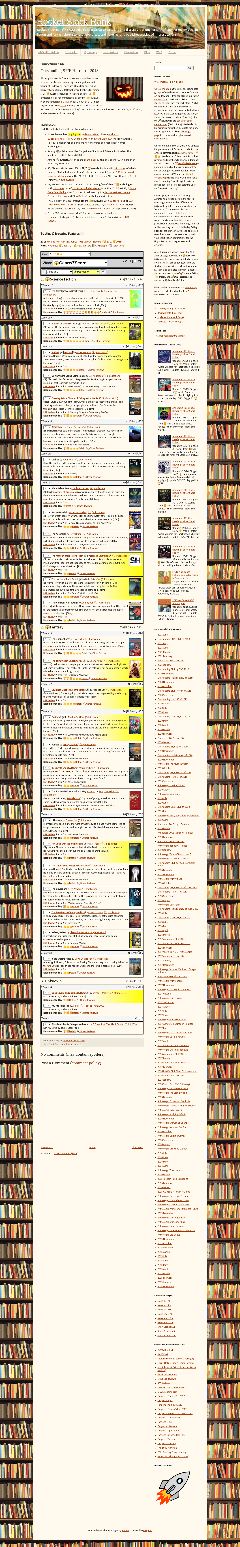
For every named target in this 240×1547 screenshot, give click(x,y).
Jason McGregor (115, 204)
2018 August (164, 900)
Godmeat (56, 717)
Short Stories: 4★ (167, 1331)
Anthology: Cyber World (170, 1110)
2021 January (164, 665)
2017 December (166, 965)
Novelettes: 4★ (165, 1318)
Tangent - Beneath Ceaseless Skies (175, 1413)
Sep (86, 241)
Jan (48, 241)
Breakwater (57, 427)
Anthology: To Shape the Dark (173, 1088)
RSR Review (49, 309)
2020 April (163, 725)
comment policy (86, 1063)
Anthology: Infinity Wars (170, 998)
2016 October (165, 1131)
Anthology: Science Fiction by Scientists (178, 1105)
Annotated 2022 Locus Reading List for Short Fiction (183, 439)
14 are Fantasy (81, 138)
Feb (53, 241)
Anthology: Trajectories (170, 1170)
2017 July (162, 1011)
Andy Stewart (67, 820)
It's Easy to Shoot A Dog (64, 768)
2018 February (165, 948)
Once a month (161, 89)
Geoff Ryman (86, 603)
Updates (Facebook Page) (171, 317)
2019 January (164, 850)
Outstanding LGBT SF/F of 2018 (174, 807)
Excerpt (88, 291)
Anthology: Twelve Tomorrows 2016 (176, 1230)
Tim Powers (75, 889)
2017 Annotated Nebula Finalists (174, 943)
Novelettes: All (165, 1314)
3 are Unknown (103, 138)
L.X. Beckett (94, 398)
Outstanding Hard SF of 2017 (172, 892)
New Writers (110, 52)
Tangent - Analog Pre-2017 (171, 1396)
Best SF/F (67, 245)
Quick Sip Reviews (167, 1379)
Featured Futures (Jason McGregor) (176, 1358)
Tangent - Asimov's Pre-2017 (172, 1409)
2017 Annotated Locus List (171, 956)
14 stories (119, 168)
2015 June (163, 1260)
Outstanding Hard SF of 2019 (172, 699)
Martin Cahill (74, 717)
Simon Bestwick (75, 427)
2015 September (166, 1247)
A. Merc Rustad (95, 912)
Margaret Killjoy (107, 791)
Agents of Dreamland (66, 492)
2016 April (163, 1166)
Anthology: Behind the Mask (172, 1019)
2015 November (166, 1239)
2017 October (165, 994)
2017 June (163, 1015)
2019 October (165, 768)
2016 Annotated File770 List (172, 1054)
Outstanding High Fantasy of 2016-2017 (178, 909)
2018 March (164, 935)
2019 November (166, 759)
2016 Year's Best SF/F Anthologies (175, 1084)
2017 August (164, 1007)
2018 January (164, 960)
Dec (100, 241)
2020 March (164, 729)
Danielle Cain (73, 798)
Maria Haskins (86, 768)
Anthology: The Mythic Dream (173, 764)
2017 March (164, 1058)
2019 (119, 241)
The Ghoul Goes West (63, 866)
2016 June (163, 1157)
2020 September (166, 695)
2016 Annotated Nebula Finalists (174, 1062)
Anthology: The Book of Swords (174, 989)
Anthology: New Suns (169, 794)
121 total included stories (86, 188)
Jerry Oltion (76, 534)
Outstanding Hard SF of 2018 (172, 777)
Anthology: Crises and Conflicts (174, 1101)
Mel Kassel (95, 844)
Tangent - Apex (165, 1400)
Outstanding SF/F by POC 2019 (173, 669)
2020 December (166, 673)
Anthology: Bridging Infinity (172, 1114)
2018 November (166, 874)
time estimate (161, 99)
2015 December (166, 1213)
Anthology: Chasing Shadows (173, 1050)
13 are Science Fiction (60, 138)
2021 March (164, 652)
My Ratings (90, 52)
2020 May (163, 721)
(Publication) (49, 295)
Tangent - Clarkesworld (169, 1417)
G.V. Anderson (96, 376)
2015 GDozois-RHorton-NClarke (174, 1192)
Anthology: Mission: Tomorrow (174, 1204)
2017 (109, 241)
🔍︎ (115, 291)
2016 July (162, 1153)
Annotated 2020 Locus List (171, 660)
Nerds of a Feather (167, 1374)
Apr (63, 241)
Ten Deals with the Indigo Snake (67, 844)
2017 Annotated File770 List (172, 939)
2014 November (166, 1286)
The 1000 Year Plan (167, 1448)
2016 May (163, 1162)
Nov (95, 241)
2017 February (165, 1067)
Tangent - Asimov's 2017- (170, 1405)
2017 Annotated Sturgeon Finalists (175, 1024)
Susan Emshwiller (78, 512)
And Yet (55, 352)
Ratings (69, 1044)
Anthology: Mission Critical (171, 785)
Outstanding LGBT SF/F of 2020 (174, 639)
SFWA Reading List (167, 1392)
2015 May (163, 1265)
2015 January (164, 1282)
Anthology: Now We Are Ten (172, 1127)
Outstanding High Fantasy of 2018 (175, 755)
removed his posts (102, 208)
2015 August (164, 1252)
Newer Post (47, 1147)
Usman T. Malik (100, 993)
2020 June (163, 712)
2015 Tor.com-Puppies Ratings (173, 1179)
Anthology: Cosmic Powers (171, 1037)
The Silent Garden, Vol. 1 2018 (121, 1024)
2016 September (166, 1140)
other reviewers (187, 153)
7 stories (70, 155)
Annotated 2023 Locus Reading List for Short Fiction (183, 521)
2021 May (163, 643)
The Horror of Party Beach (65, 579)
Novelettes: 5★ (165, 1322)
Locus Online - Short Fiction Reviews (176, 1363)
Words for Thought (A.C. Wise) (173, 1456)
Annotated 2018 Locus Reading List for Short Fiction (183, 382)
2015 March (164, 1273)
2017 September (166, 1002)
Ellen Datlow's (80, 196)
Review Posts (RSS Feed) (170, 313)
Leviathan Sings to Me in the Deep (69, 690)
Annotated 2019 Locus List (171, 738)
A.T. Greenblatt (83, 352)
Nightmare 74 (119, 993)
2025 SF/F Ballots (48, 52)
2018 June (163, 922)
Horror (62, 1044)
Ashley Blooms (70, 744)
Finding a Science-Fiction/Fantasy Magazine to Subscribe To (185, 575)
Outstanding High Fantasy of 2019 (175, 678)
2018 (63, 105)
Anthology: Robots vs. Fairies (172, 846)
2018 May (163, 926)
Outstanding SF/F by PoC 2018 (173, 746)
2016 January (164, 1187)
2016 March (164, 1174)
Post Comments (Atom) (66, 1153)
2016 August (164, 1144)
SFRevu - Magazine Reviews (172, 1387)
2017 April (163, 1041)
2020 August (164, 703)
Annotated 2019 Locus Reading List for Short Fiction (183, 549)
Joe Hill (76, 1006)
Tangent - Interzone (167, 1426)
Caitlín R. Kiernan (80, 488)
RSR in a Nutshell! (174, 82)
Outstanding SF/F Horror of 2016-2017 (177, 887)
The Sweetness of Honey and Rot (68, 912)
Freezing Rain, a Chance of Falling (68, 398)
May (67, 241)
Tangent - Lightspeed (168, 1430)
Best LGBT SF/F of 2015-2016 (172, 976)
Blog (147, 52)
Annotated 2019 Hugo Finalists (173, 824)
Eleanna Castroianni (100, 556)
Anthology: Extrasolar (169, 905)
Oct (90, 241)
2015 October (165, 1243)
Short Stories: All (166, 1327)
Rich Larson (101, 324)
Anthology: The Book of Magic (173, 858)
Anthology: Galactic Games (171, 1136)
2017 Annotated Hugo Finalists (173, 1045)
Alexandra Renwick (79, 932)
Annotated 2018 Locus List (171, 841)
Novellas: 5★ (164, 1309)
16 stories (115, 200)
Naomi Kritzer (96, 661)
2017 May (163, 1028)
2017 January (164, 1080)
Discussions (131, 52)
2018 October (165, 883)
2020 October (165, 686)
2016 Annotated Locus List (171, 1075)
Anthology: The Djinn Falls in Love (175, 1032)
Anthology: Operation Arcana (173, 1196)
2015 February (165, 1278)
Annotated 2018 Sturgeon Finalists (175, 833)
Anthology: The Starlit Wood (172, 1093)
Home (92, 1147)
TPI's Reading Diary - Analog (172, 1452)
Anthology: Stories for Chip (172, 1222)
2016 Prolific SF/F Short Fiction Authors (177, 1071)
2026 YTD (71, 52)
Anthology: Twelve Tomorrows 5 (174, 854)
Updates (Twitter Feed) (169, 321)
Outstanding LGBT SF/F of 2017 (174, 917)
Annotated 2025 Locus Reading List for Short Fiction (183, 464)
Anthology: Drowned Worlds (172, 1149)
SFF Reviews (164, 1383)
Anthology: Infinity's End (170, 879)
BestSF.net (163, 1354)
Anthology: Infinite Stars (170, 981)
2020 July (162, 708)
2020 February (165, 734)
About (172, 52)
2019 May (163, 811)
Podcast (87, 324)
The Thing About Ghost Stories (67, 661)
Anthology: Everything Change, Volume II (179, 815)
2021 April (163, 648)
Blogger (147, 1530)
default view (91, 134)
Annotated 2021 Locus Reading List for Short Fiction (183, 493)
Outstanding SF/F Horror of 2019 (174, 691)
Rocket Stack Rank (74, 21)
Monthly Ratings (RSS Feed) (171, 308)
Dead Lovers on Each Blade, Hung (68, 993)
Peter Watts (69, 460)
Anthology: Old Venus (169, 1235)
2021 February (165, 656)
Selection (78, 1044)
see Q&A (63, 101)
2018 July (162, 913)
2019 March (164, 828)
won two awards (64, 179)
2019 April (163, 820)
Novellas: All (164, 1301)
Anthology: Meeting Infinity (171, 1217)
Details (103, 312)
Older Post (137, 1147)
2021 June (163, 635)
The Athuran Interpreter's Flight (67, 556)
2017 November (166, 985)
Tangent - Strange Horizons (171, 1435)
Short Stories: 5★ (167, 1335)
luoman (125, 1530)
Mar (58, 241)
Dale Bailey (93, 159)
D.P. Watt (97, 1024)
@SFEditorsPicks (166, 1350)
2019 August (164, 790)
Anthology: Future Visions (171, 1226)
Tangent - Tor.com (166, 1439)
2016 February (165, 1183)
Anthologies (102, 245)
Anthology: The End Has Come (173, 1200)
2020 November (166, 682)
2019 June (163, 803)
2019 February (165, 837)
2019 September (166, 781)
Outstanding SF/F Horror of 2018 (174, 772)
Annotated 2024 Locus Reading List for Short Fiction (183, 354)
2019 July (162, 798)
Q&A (159, 52)
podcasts (113, 134)
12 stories (58, 188)
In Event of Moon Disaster (65, 324)
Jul (76, 241)
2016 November (166, 1118)
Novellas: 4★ (164, 1305)
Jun (73, 241)
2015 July (162, 1256)
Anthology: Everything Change (173, 1123)
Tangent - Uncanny (167, 1443)
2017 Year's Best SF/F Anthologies (183, 602)
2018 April (163, 930)
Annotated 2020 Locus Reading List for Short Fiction (183, 411)
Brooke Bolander (104, 291)
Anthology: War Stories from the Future (178, 1209)
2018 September (166, 896)
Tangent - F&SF (165, 1422)
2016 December (166, 1097)
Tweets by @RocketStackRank (169, 336)
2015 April (163, 1269)
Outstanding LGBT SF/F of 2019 (174, 716)
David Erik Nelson (83, 959)
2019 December (166, 751)
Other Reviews (118, 312)
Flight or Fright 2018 (94, 1006)
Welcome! (159, 82)
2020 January (164, 742)
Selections (118, 245)
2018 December (166, 870)
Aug (81, 241)
